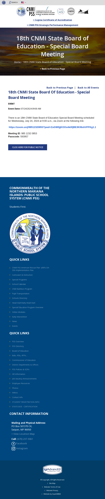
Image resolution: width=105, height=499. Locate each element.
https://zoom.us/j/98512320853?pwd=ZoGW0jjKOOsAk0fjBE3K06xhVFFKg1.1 (52, 127)
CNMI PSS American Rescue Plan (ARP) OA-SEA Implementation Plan (31, 268)
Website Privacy (52, 490)
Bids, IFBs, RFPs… (19, 355)
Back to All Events (88, 87)
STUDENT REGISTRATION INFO (25, 402)
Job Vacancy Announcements (24, 378)
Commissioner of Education (24, 360)
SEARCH (13, 2)
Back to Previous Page (59, 87)
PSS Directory (18, 346)
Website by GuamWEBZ (52, 494)
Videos (15, 392)
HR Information (18, 374)
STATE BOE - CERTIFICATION (24, 406)
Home (17, 61)
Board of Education (20, 351)
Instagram (22, 448)
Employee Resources (21, 383)
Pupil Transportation (20, 293)
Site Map (52, 483)
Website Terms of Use (52, 487)
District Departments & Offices (25, 364)
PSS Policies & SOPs (20, 369)
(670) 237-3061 (25, 438)
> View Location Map (23, 433)
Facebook (21, 443)
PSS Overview (18, 341)
